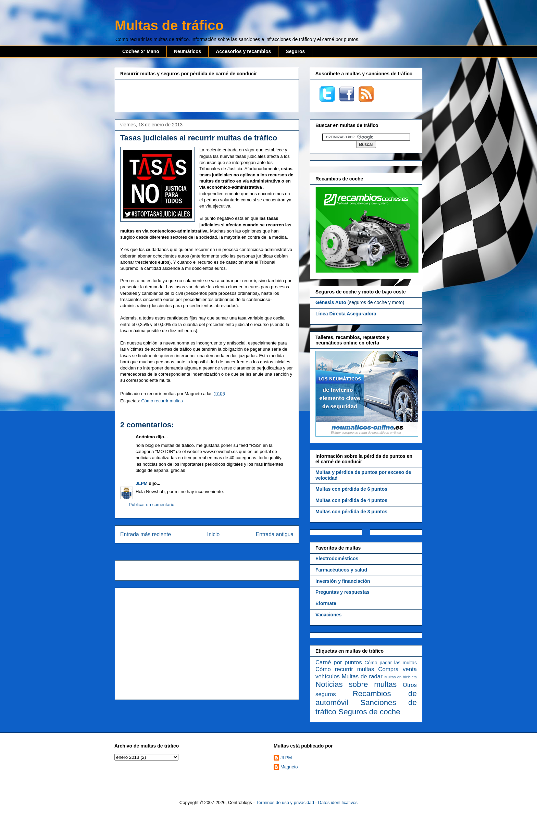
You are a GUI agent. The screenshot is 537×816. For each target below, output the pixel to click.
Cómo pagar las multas (390, 662)
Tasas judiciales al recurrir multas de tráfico (198, 138)
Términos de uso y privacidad (285, 802)
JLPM (142, 483)
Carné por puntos (338, 662)
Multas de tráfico (169, 25)
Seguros (295, 51)
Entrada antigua (275, 534)
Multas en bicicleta (401, 677)
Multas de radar (362, 676)
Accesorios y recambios (243, 51)
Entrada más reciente (145, 534)
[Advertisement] (207, 95)
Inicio (213, 534)
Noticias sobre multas (356, 684)
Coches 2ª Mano (140, 51)
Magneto (289, 766)
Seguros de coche (369, 711)
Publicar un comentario (151, 504)
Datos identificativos (338, 802)
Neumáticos (187, 51)
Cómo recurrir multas (162, 400)
